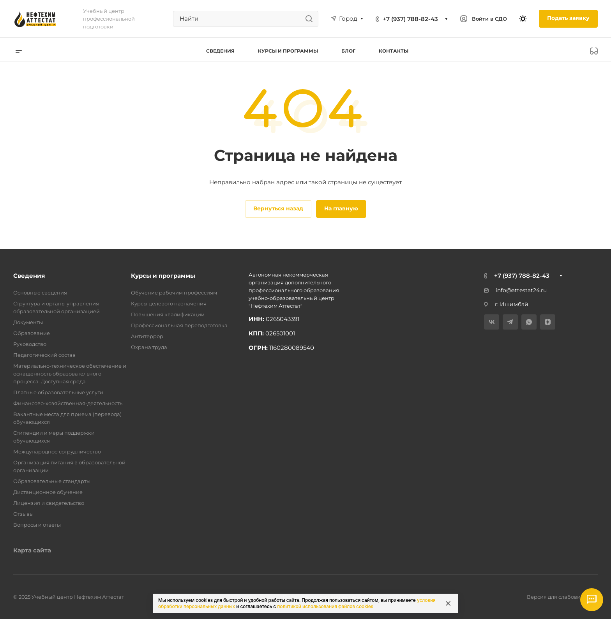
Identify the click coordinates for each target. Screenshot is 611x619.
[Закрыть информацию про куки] (448, 603)
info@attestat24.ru (515, 290)
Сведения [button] (220, 51)
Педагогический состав (44, 355)
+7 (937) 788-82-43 (410, 19)
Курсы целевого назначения (169, 303)
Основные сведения (40, 292)
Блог (348, 51)
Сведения (29, 275)
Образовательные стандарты (51, 481)
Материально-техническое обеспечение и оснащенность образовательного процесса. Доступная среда (69, 373)
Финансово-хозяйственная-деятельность (67, 403)
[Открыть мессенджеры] (591, 599)
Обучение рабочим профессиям (174, 292)
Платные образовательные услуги (58, 392)
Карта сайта (32, 550)
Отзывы (23, 514)
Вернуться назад (278, 208)
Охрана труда (149, 347)
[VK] (491, 322)
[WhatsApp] (529, 322)
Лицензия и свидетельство (48, 503)
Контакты (393, 51)
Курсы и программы (163, 275)
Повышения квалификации (168, 314)
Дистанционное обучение (48, 492)
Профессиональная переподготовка (179, 325)
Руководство (29, 344)
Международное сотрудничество (57, 451)
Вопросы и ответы (37, 525)
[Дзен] (547, 322)
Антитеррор (147, 336)
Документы (28, 322)
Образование (31, 333)
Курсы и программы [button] (288, 51)
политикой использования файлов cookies (325, 606)
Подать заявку (568, 17)
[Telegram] (510, 322)
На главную (341, 208)
